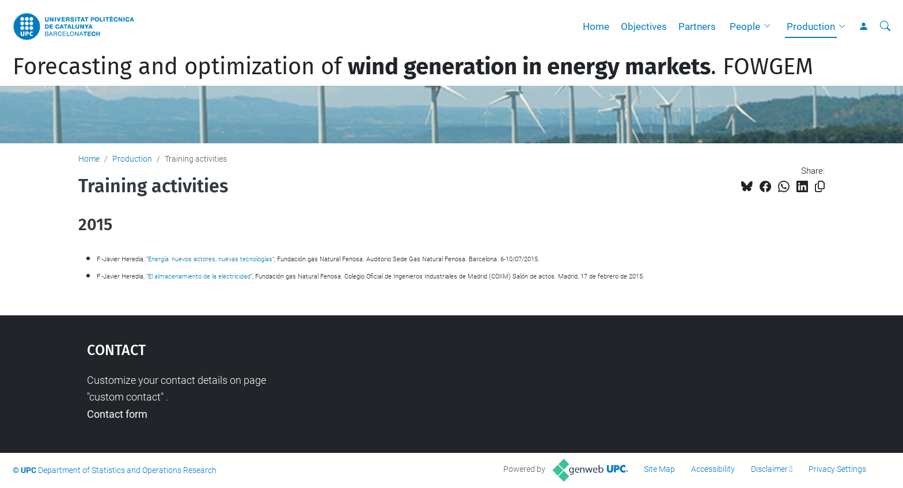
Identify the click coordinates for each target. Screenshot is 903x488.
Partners (697, 26)
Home (596, 26)
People (745, 26)
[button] (770, 26)
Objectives (644, 26)
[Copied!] (820, 186)
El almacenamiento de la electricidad (199, 276)
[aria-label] (885, 26)
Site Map (659, 469)
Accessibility (713, 469)
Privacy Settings (837, 469)
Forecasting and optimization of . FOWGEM (413, 67)
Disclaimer (769, 469)
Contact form (117, 414)
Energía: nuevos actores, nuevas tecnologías (210, 259)
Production (811, 26)
